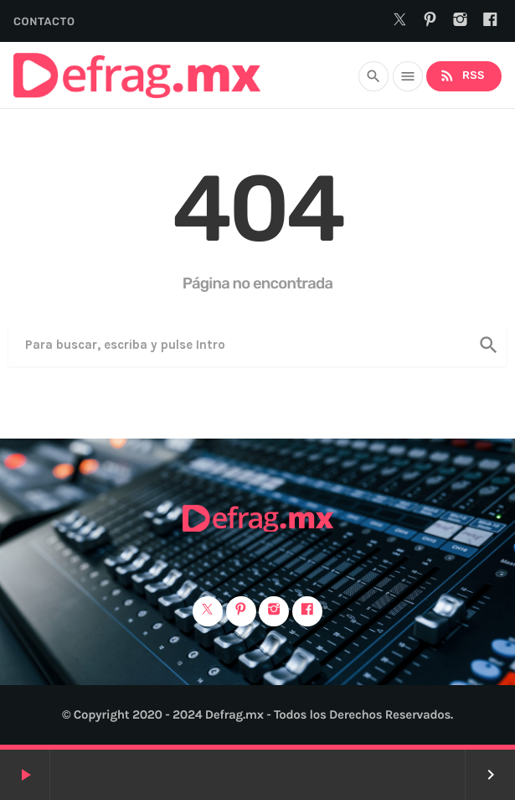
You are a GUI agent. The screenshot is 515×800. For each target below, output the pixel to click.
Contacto (44, 22)
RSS (462, 76)
